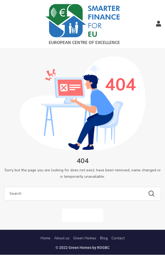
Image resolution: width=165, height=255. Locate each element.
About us (62, 238)
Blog (104, 238)
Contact (118, 238)
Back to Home (82, 215)
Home (45, 238)
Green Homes (84, 238)
